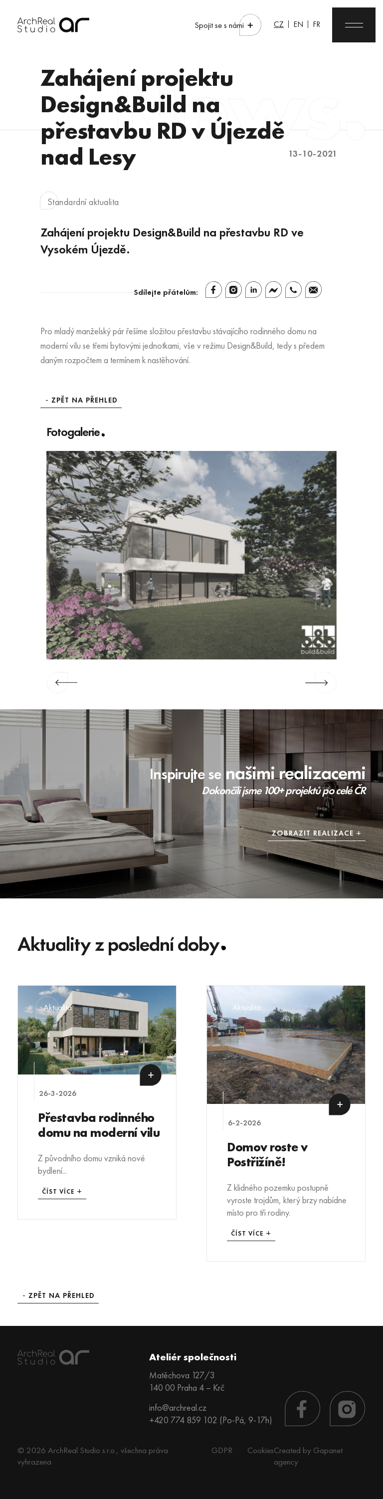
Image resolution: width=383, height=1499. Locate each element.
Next (321, 682)
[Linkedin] (253, 289)
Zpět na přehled (84, 400)
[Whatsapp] (293, 289)
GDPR (221, 1450)
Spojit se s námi (219, 25)
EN (298, 24)
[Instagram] (233, 289)
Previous (62, 682)
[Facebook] (213, 289)
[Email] (313, 289)
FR (316, 24)
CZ (279, 24)
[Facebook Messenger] (273, 289)
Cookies (260, 1450)
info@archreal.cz (177, 1407)
